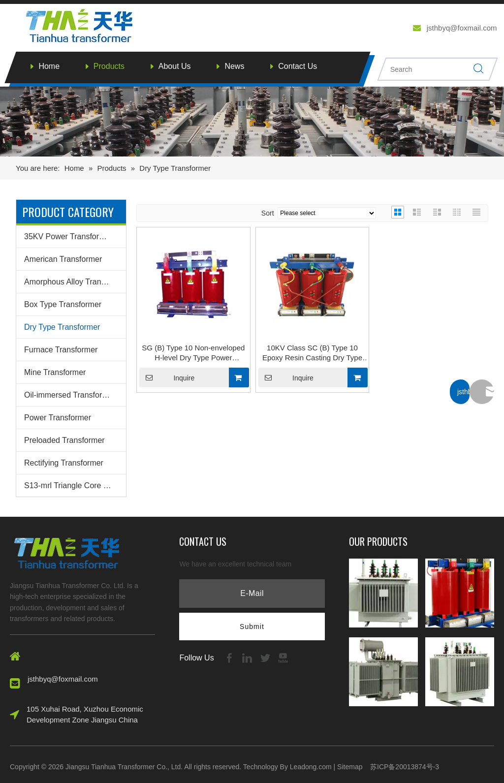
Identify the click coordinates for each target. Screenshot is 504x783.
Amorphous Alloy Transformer (75, 282)
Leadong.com (311, 767)
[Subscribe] (252, 626)
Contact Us (297, 66)
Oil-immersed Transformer (70, 395)
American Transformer (63, 259)
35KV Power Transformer (68, 236)
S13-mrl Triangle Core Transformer (75, 485)
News (234, 66)
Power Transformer (57, 417)
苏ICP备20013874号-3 (404, 767)
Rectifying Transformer (63, 463)
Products (109, 66)
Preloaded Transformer (64, 440)
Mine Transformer (55, 372)
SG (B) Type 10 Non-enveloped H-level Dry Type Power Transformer (193, 353)
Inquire (166, 377)
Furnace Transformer (60, 349)
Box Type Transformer (62, 304)
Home (49, 66)
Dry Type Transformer (62, 327)
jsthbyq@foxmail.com (462, 28)
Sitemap (349, 767)
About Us (174, 66)
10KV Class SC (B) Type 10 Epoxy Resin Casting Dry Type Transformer (312, 353)
